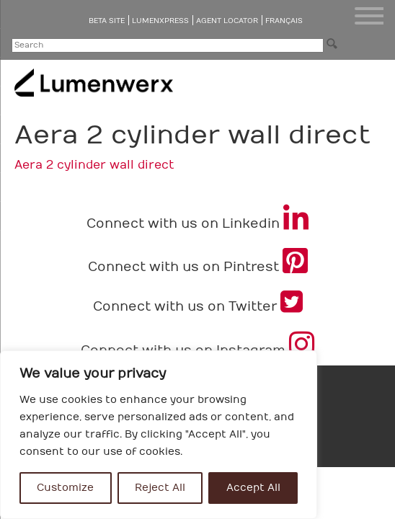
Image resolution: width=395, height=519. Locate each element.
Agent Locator (227, 21)
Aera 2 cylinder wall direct (94, 165)
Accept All (253, 488)
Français (284, 21)
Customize (65, 488)
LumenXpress (160, 21)
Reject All (160, 488)
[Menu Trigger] (369, 15)
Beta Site (107, 21)
